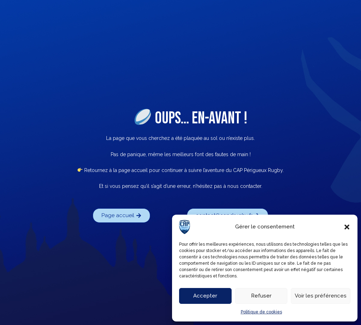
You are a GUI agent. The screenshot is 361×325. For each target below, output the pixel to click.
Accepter (205, 296)
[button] (346, 227)
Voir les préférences (321, 296)
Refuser (261, 296)
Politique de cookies (261, 311)
